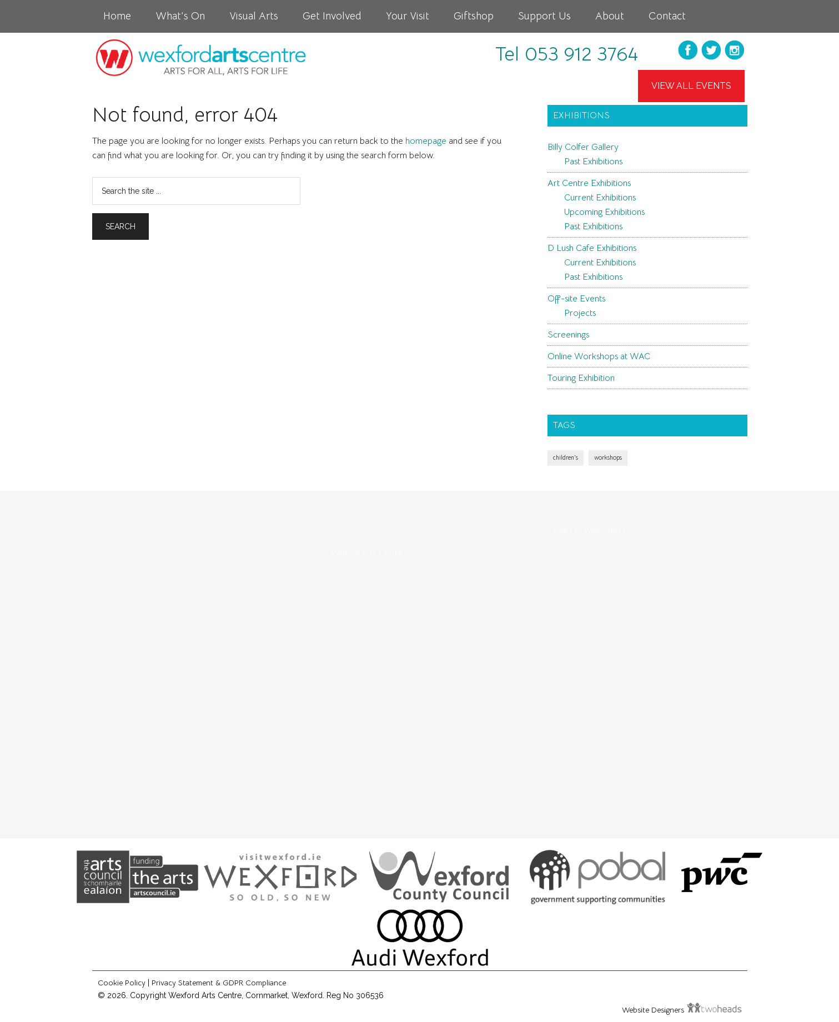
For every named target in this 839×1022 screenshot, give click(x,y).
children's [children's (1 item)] (565, 457)
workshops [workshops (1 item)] (608, 457)
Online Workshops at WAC (598, 356)
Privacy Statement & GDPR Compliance (219, 983)
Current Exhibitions (600, 197)
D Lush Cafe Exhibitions (591, 248)
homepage (425, 141)
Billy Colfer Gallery (583, 147)
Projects (580, 313)
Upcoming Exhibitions (604, 212)
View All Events (691, 85)
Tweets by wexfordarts (586, 530)
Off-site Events (576, 298)
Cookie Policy (121, 983)
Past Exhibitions (593, 161)
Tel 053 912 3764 (566, 54)
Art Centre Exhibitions (589, 183)
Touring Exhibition (581, 378)
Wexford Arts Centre (366, 552)
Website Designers (654, 1010)
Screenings (568, 334)
